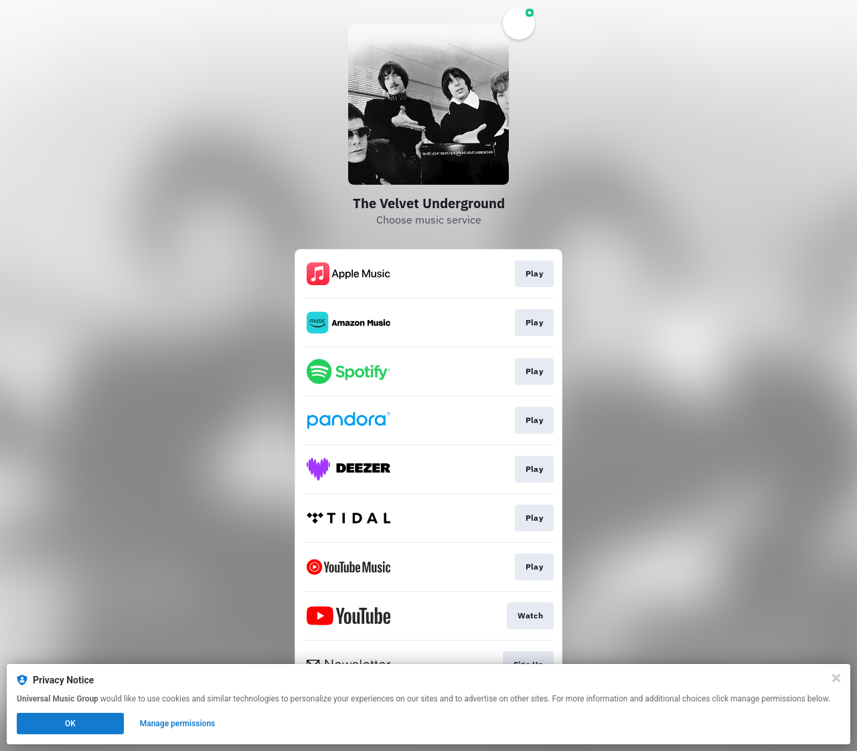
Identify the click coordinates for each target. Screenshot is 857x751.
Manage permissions (178, 723)
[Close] (836, 678)
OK (70, 723)
